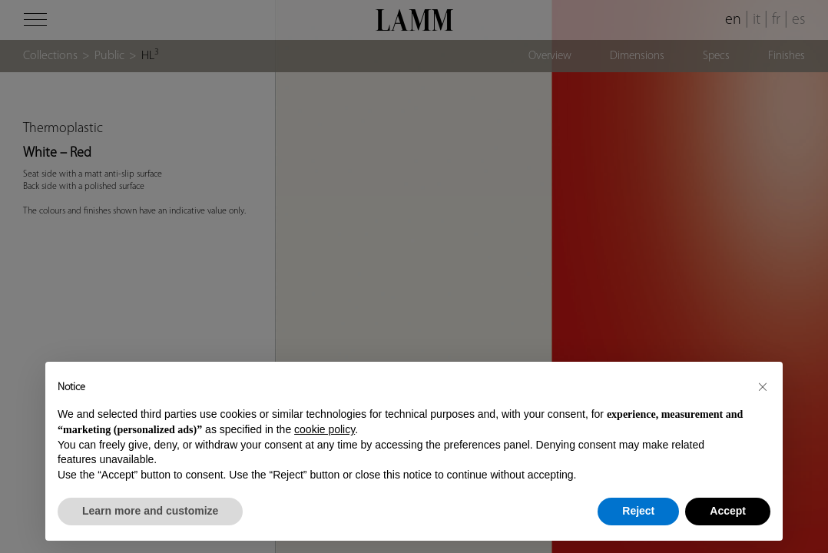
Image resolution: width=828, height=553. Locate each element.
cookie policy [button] (324, 429)
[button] (762, 386)
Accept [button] (728, 511)
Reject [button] (638, 511)
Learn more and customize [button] (150, 511)
